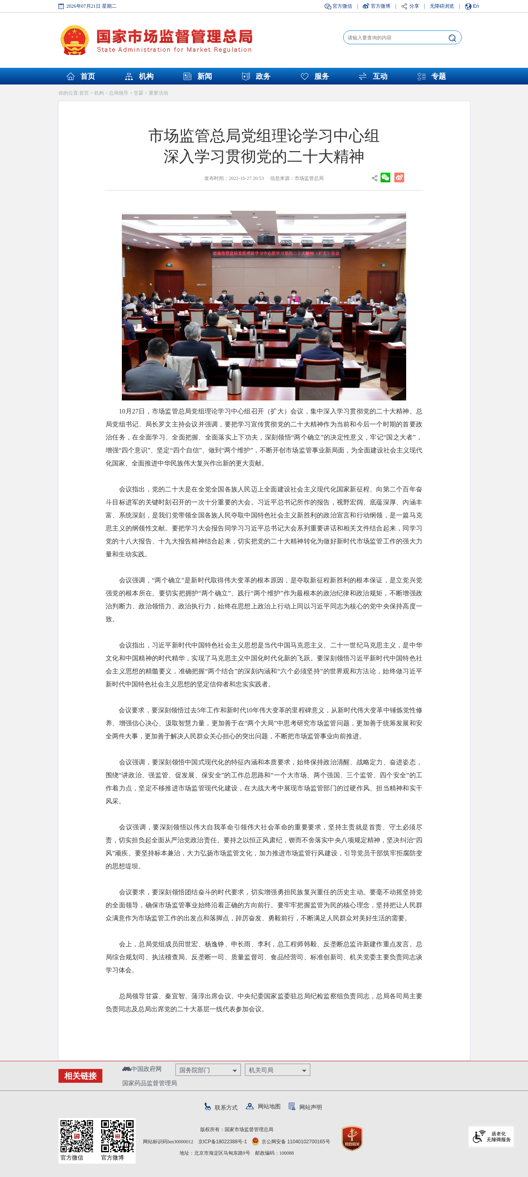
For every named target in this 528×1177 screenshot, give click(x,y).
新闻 (204, 76)
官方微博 (380, 6)
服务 (321, 76)
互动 (380, 76)
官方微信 (342, 6)
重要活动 (158, 93)
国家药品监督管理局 (149, 1083)
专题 (438, 76)
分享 (414, 6)
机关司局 (261, 1070)
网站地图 (263, 1106)
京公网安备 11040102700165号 (291, 1142)
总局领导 (118, 93)
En (476, 6)
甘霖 (138, 93)
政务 (263, 76)
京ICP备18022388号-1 (222, 1142)
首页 (87, 76)
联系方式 (221, 1107)
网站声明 (305, 1107)
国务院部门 (195, 1070)
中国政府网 (142, 1068)
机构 (146, 76)
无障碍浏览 (442, 6)
